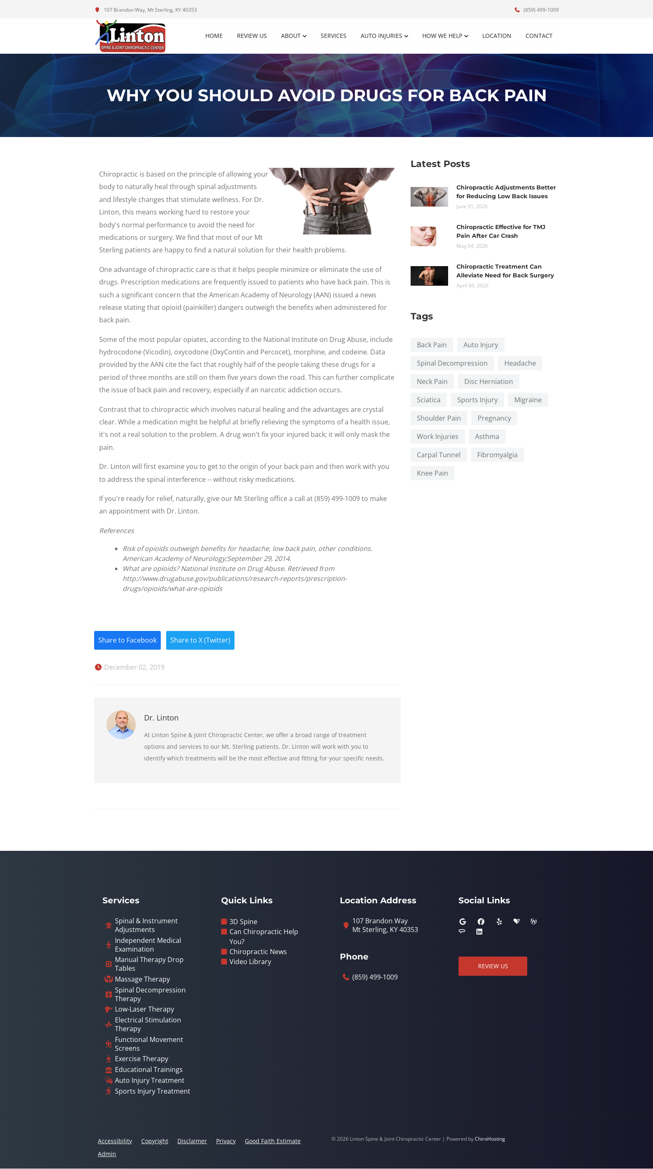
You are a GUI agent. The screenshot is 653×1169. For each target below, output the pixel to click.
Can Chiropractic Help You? (263, 937)
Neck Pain (432, 381)
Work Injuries (438, 436)
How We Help (442, 36)
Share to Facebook (127, 640)
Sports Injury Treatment (152, 1091)
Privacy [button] (226, 1141)
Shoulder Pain (439, 418)
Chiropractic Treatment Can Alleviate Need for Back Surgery (505, 271)
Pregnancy (494, 418)
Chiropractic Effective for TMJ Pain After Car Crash (501, 231)
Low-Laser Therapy (144, 1009)
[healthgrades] (516, 922)
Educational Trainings (149, 1070)
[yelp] (499, 922)
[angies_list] (462, 932)
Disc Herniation (488, 381)
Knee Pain (432, 473)
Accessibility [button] (115, 1141)
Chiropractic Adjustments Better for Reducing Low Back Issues (506, 192)
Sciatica (429, 399)
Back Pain (432, 344)
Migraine (528, 399)
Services (333, 36)
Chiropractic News (258, 952)
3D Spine (243, 922)
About (291, 36)
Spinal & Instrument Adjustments (146, 926)
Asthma (487, 436)
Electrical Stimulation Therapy (148, 1025)
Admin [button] (107, 1154)
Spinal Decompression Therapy (150, 995)
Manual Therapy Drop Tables (149, 964)
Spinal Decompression (452, 363)
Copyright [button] (154, 1141)
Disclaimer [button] (192, 1141)
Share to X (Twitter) (201, 640)
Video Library (250, 962)
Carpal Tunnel (439, 454)
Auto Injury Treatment (149, 1081)
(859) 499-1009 (536, 9)
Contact (539, 36)
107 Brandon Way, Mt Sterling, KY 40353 (145, 9)
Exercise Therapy (141, 1059)
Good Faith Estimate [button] (273, 1141)
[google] (463, 922)
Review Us (252, 36)
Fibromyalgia (497, 454)
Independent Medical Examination (148, 945)
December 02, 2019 (129, 667)
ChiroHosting (490, 1139)
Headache (520, 363)
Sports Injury (477, 399)
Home (214, 36)
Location (496, 36)
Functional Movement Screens (149, 1044)
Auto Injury (481, 344)
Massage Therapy (142, 979)
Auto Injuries (381, 36)
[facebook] (481, 922)
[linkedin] (479, 932)
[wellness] (533, 922)
